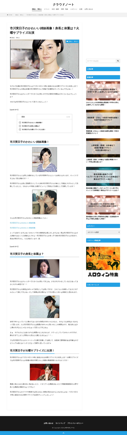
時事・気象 (64, 9)
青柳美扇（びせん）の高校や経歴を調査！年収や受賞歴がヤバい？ (102, 132)
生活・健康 (55, 9)
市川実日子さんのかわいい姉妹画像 (22, 223)
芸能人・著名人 (37, 9)
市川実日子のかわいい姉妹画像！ (31, 122)
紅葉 (80, 9)
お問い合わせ (89, 9)
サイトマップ (60, 423)
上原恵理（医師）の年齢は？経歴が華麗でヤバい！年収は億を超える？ (101, 161)
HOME (10, 15)
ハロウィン (73, 9)
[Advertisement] (103, 39)
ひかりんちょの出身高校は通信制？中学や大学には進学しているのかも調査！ (102, 104)
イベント (47, 9)
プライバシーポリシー (75, 423)
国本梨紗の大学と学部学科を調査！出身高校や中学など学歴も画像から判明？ (102, 218)
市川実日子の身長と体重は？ (29, 126)
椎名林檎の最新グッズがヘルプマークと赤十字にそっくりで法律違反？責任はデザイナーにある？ (102, 189)
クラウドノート (63, 4)
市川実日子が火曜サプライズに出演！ (32, 129)
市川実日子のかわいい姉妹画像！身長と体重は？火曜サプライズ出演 (45, 15)
